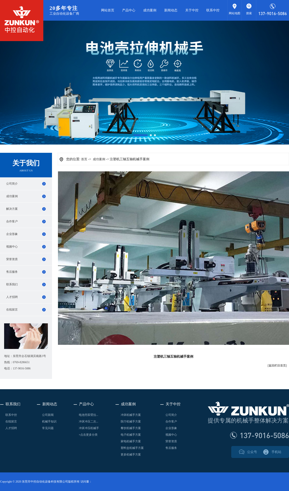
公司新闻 (48, 414)
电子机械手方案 (131, 434)
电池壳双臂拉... (88, 414)
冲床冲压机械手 (89, 428)
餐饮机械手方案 (131, 428)
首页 (84, 159)
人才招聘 (12, 297)
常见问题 (48, 428)
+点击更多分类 (88, 434)
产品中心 (128, 10)
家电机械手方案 (131, 441)
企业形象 (12, 234)
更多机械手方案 (131, 454)
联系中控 (212, 10)
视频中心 (12, 246)
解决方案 (12, 208)
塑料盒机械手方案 (132, 447)
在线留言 (12, 309)
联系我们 (12, 284)
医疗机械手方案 (131, 421)
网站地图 (234, 13)
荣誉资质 (12, 259)
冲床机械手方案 (131, 414)
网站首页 (107, 10)
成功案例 (149, 10)
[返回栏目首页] (277, 365)
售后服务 (12, 271)
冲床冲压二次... (88, 421)
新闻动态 (170, 10)
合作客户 (12, 221)
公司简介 (12, 183)
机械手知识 (49, 421)
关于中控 (191, 10)
